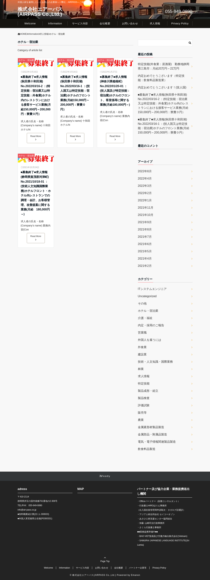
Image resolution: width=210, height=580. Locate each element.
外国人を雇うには (149, 339)
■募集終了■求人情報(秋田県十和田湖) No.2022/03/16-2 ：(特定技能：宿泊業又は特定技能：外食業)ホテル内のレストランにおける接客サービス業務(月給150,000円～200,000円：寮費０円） (36, 95)
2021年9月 (145, 222)
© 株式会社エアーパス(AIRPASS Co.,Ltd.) (93, 575)
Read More (35, 138)
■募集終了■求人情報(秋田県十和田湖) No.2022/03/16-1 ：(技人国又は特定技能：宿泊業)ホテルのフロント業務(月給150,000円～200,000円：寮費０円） (75, 93)
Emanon (135, 575)
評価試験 (144, 405)
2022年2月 (145, 193)
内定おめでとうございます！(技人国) (162, 87)
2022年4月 (145, 178)
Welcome (30, 23)
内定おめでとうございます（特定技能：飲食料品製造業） (161, 78)
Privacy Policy (180, 23)
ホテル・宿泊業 (26, 60)
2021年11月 (145, 207)
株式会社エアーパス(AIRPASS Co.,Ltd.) (40, 12)
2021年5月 (145, 251)
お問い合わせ (130, 23)
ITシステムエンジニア (152, 288)
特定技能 (144, 383)
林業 (141, 368)
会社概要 (105, 23)
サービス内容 (80, 23)
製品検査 (144, 398)
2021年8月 (145, 229)
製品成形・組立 (148, 390)
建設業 (142, 354)
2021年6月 (145, 244)
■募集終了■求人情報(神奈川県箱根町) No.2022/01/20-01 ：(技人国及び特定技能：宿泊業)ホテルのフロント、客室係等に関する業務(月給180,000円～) (115, 90)
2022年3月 (145, 185)
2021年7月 (145, 236)
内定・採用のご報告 (151, 325)
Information (55, 23)
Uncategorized (147, 296)
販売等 (142, 412)
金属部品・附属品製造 (152, 434)
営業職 (142, 332)
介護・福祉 (145, 318)
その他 (142, 303)
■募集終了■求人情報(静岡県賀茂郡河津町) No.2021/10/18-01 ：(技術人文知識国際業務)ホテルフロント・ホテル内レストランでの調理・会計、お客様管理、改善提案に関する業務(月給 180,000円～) (36, 193)
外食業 (142, 347)
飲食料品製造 (146, 449)
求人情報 (155, 23)
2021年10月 (145, 214)
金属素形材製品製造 (151, 427)
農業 (141, 419)
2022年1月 (145, 200)
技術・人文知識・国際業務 (155, 361)
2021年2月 (145, 265)
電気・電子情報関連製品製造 (157, 441)
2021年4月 (145, 258)
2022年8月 (145, 171)
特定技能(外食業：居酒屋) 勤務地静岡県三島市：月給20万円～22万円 (163, 66)
